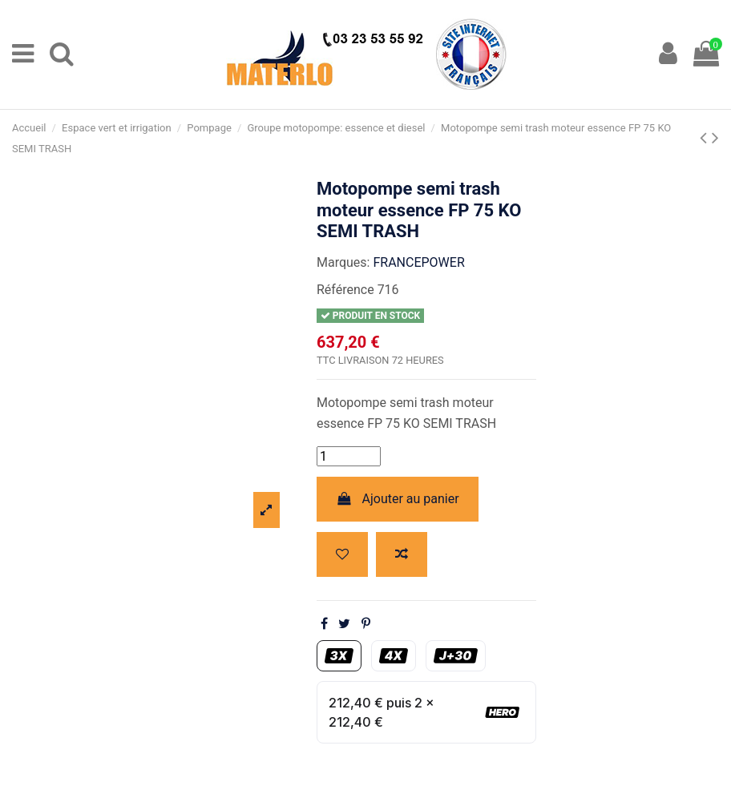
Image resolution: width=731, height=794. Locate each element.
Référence (345, 289)
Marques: (343, 262)
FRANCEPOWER (418, 262)
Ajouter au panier (397, 498)
